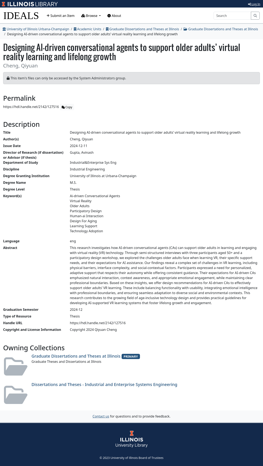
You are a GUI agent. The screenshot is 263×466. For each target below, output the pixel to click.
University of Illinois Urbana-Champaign (36, 29)
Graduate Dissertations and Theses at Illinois (142, 29)
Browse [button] (89, 15)
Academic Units (87, 29)
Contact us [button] (101, 416)
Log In (254, 4)
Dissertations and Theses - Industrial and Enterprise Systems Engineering (104, 384)
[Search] (232, 16)
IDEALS (21, 15)
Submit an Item (61, 15)
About (114, 15)
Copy (67, 107)
